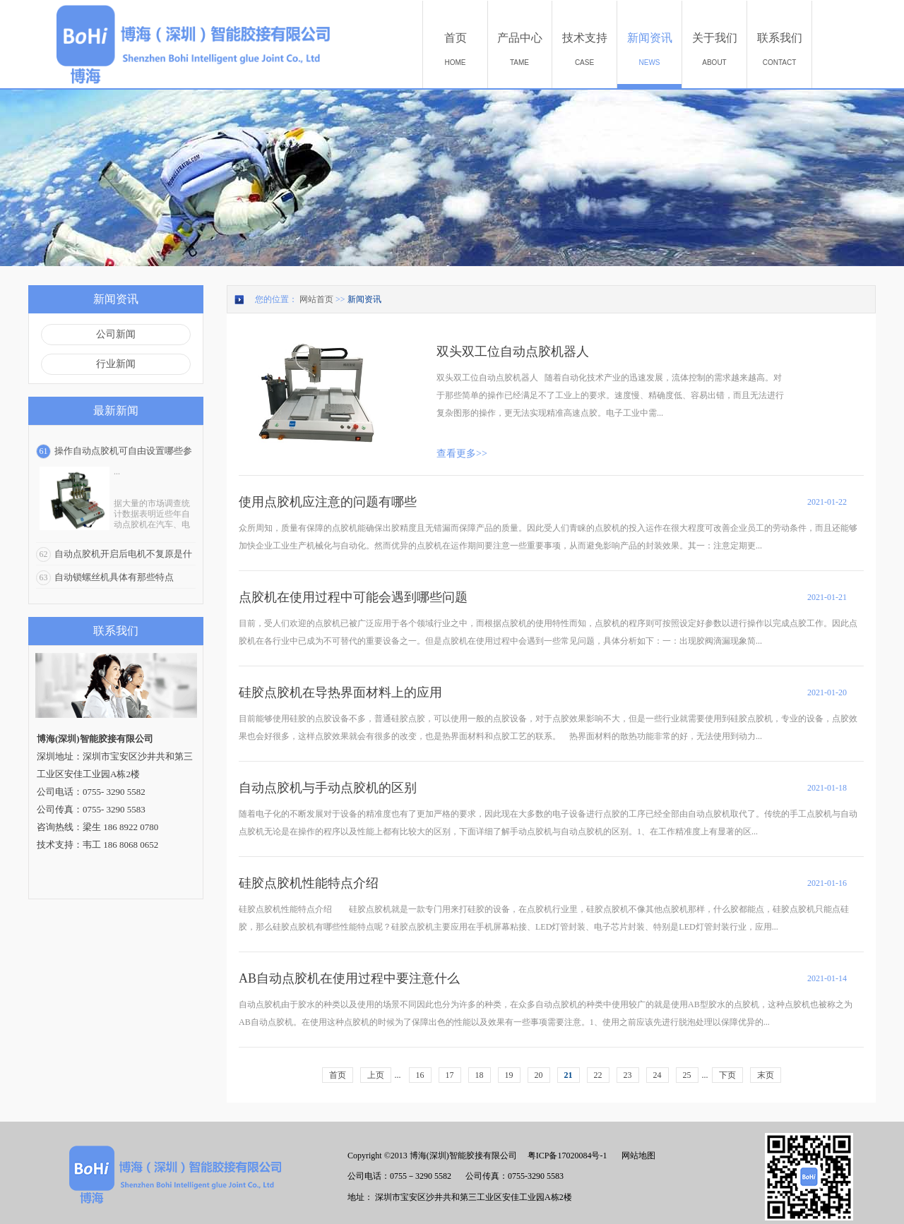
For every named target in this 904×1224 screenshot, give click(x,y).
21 (568, 1075)
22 (598, 1075)
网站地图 (636, 1155)
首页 (337, 1075)
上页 (375, 1075)
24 (657, 1075)
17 (450, 1075)
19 (509, 1075)
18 (479, 1075)
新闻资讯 (364, 299)
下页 (727, 1075)
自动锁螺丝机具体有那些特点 (114, 577)
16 (420, 1075)
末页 (765, 1075)
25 (687, 1075)
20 (539, 1075)
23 (628, 1075)
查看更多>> (461, 453)
